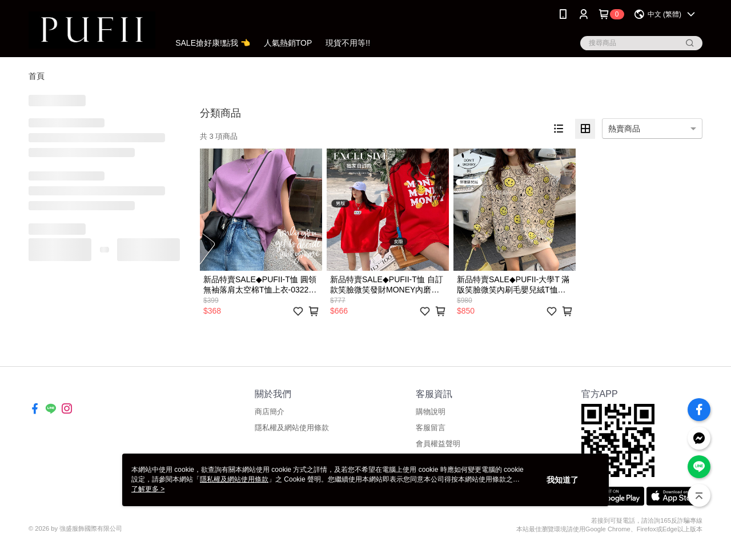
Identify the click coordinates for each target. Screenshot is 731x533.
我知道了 (563, 479)
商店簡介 (269, 411)
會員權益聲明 (438, 443)
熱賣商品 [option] (624, 128)
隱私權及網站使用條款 (292, 427)
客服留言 (430, 427)
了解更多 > (147, 489)
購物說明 (430, 411)
